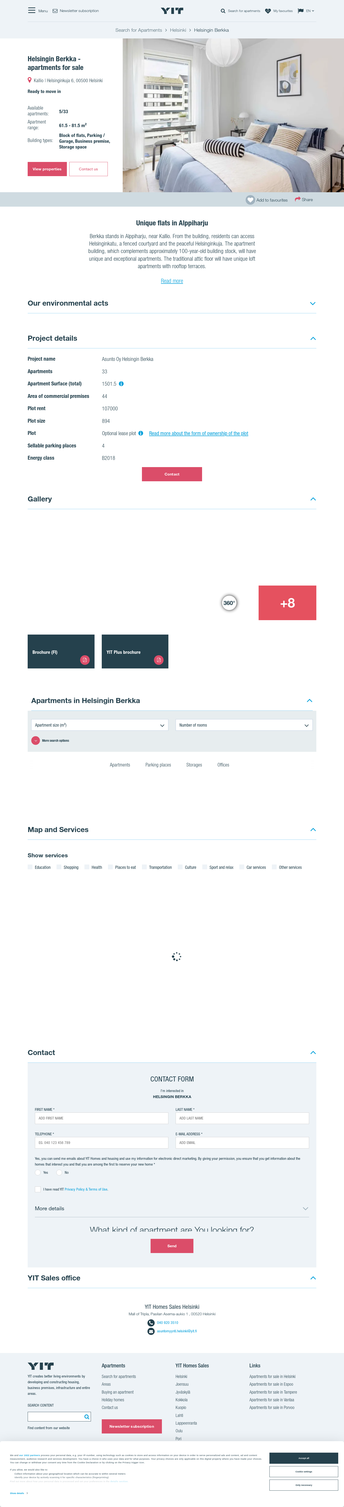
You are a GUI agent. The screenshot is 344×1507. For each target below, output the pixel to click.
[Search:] (86, 1416)
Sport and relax (221, 867)
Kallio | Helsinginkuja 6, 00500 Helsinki (68, 81)
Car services (256, 867)
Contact (172, 474)
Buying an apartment (118, 1392)
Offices (226, 765)
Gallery (40, 498)
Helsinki (181, 1377)
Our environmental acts (68, 302)
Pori (178, 1439)
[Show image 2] (258, 550)
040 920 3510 (162, 1322)
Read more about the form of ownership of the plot (198, 433)
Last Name (184, 1109)
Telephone (43, 1134)
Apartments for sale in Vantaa (271, 1400)
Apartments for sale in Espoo (271, 1385)
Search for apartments (119, 1377)
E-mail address (188, 1134)
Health (97, 867)
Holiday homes (113, 1400)
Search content (41, 1405)
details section (119, 1481)
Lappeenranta (186, 1423)
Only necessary (303, 1485)
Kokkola (182, 1400)
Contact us (88, 169)
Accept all (304, 1458)
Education (43, 867)
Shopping (71, 867)
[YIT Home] (172, 11)
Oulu (179, 1431)
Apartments (123, 765)
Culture (190, 867)
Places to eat (125, 867)
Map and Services (58, 829)
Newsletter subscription (131, 1426)
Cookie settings (303, 1471)
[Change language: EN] (307, 11)
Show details (17, 1493)
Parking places (161, 765)
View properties (47, 169)
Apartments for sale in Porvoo (271, 1408)
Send (172, 1245)
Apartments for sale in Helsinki (272, 1377)
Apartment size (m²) (50, 725)
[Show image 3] (229, 603)
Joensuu (182, 1385)
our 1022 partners (29, 1455)
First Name (43, 1109)
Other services (290, 867)
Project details (52, 338)
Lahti (179, 1416)
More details (49, 1208)
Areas (106, 1385)
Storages (197, 765)
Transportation (160, 867)
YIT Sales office (54, 1277)
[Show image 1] (114, 568)
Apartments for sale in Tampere (273, 1392)
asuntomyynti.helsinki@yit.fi (172, 1331)
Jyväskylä (183, 1392)
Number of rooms (193, 725)
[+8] (287, 603)
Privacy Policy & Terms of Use (86, 1189)
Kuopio (181, 1408)
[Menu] (38, 10)
